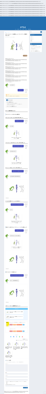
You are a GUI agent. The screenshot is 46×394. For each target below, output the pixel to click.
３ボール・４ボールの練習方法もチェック (12, 106)
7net (24, 329)
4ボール (23, 29)
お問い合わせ (29, 29)
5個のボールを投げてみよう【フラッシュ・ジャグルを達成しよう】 (36, 48)
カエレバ (12, 328)
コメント (6, 362)
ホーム (15, 29)
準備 (18, 29)
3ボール (20, 29)
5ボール (26, 29)
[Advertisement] (23, 21)
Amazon (15, 329)
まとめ (27, 338)
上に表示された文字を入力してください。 (10, 383)
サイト (6, 377)
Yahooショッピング (19, 329)
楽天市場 (11, 329)
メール (6, 374)
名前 (6, 371)
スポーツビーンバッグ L (12, 327)
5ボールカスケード (23, 338)
